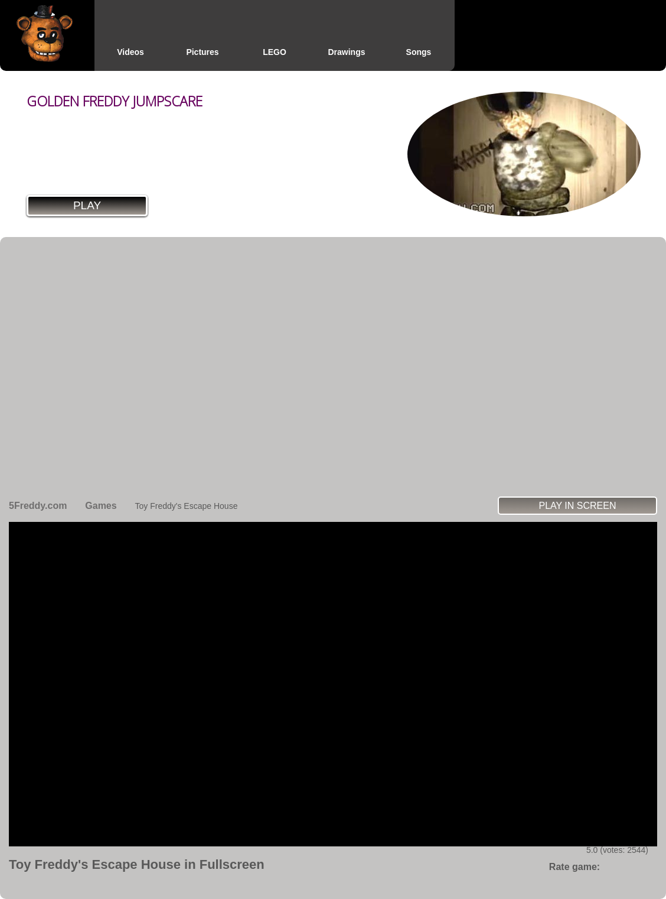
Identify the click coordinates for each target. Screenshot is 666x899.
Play (87, 205)
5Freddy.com (38, 506)
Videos (130, 52)
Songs (419, 52)
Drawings (346, 52)
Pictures (202, 52)
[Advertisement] (123, 366)
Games (100, 506)
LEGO (274, 52)
